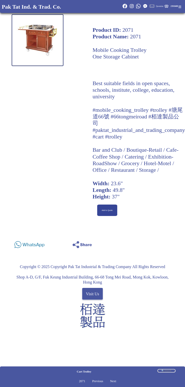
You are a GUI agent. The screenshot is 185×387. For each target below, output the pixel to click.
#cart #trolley (107, 137)
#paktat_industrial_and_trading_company (139, 130)
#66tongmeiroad (129, 117)
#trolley (158, 110)
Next (113, 381)
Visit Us (92, 293)
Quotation (159, 6)
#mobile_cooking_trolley (121, 110)
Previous (97, 381)
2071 (82, 381)
